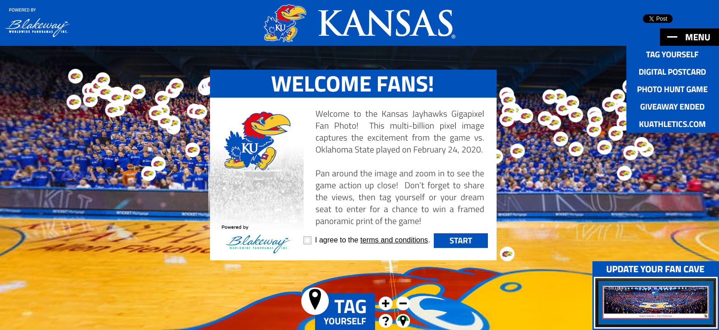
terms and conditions (394, 240)
